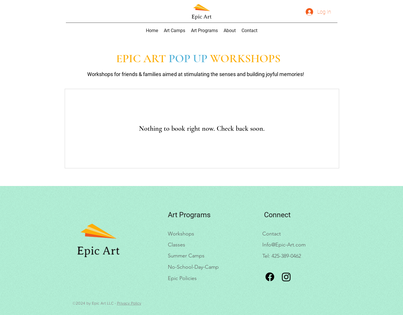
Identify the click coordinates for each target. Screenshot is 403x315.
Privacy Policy (129, 303)
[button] (204, 30)
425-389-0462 (286, 256)
